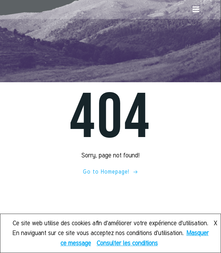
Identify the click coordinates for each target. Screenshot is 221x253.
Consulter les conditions (127, 243)
